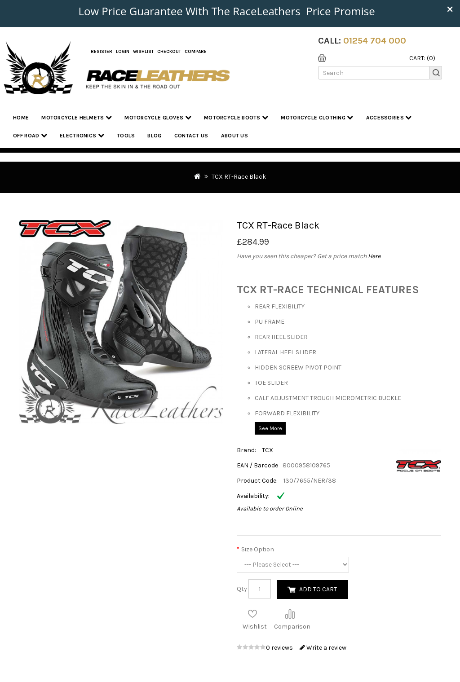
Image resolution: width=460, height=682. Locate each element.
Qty (242, 589)
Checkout (169, 51)
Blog (154, 135)
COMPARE (196, 51)
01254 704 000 (374, 40)
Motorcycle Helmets (76, 117)
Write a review (323, 647)
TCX (267, 450)
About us (234, 135)
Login (122, 51)
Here (374, 256)
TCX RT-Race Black (239, 176)
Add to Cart (318, 589)
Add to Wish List (252, 614)
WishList (143, 51)
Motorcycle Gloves (157, 117)
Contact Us (191, 135)
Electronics (82, 135)
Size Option (257, 549)
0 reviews (280, 647)
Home (21, 117)
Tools (126, 135)
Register (101, 51)
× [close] (450, 8)
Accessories (389, 117)
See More (270, 428)
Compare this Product (290, 614)
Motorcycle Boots (236, 117)
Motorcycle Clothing (317, 117)
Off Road (30, 135)
